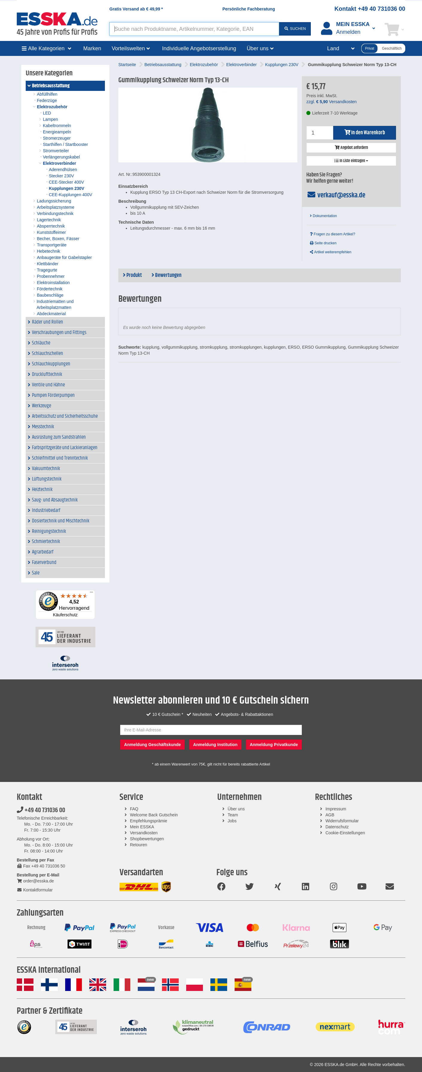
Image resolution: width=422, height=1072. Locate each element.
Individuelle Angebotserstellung (199, 48)
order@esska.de (35, 881)
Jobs (232, 820)
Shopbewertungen (147, 838)
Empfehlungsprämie (148, 820)
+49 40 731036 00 (41, 810)
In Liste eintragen (351, 161)
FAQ (134, 808)
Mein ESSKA (142, 826)
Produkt (132, 275)
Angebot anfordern (351, 147)
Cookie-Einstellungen (345, 832)
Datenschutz (337, 826)
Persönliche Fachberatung (248, 9)
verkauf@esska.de (335, 195)
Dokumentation (323, 216)
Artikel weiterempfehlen (330, 252)
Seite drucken (323, 243)
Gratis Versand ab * (136, 9)
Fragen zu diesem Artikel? (332, 234)
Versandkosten (144, 832)
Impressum (335, 808)
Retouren (138, 844)
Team (233, 814)
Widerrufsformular (342, 820)
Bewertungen (166, 275)
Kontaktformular (35, 890)
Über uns (236, 808)
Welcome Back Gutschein (154, 814)
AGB (329, 814)
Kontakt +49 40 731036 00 (369, 8)
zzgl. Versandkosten (331, 101)
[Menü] (91, 593)
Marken (92, 48)
